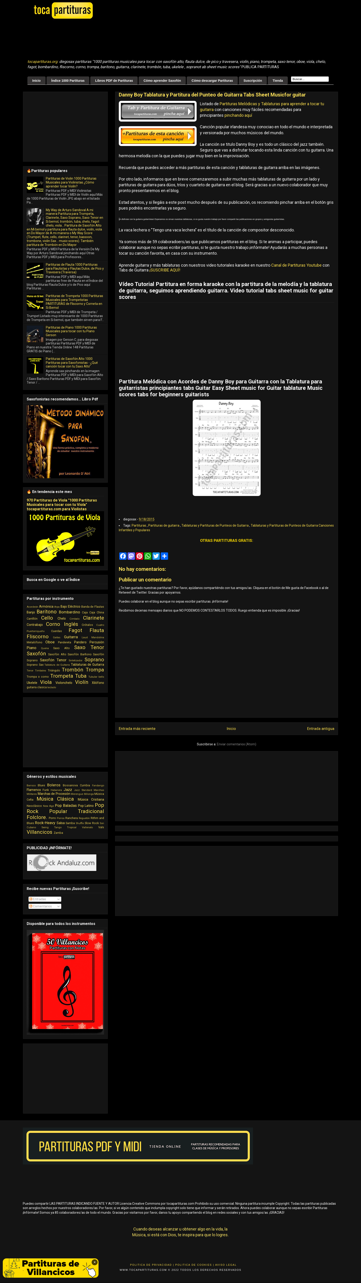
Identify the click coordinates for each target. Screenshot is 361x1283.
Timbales (40, 670)
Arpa (57, 606)
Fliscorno (38, 636)
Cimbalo (74, 618)
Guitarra (71, 637)
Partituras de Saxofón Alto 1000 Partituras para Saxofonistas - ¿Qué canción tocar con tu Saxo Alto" (72, 362)
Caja (85, 612)
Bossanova (70, 785)
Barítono (47, 612)
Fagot (75, 630)
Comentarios (40, 906)
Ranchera (71, 818)
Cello (47, 618)
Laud (85, 637)
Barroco (31, 785)
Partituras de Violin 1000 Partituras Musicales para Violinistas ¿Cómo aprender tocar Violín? (71, 182)
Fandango (98, 785)
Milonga (89, 794)
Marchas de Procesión (54, 794)
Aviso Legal (226, 1264)
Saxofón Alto (57, 654)
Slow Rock (92, 823)
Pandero (80, 642)
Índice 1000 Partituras (68, 80)
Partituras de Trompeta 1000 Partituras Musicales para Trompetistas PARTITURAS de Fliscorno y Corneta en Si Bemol (74, 301)
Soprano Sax (35, 664)
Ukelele (32, 683)
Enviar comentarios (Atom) (236, 744)
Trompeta (61, 676)
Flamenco (34, 790)
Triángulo (54, 670)
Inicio (36, 80)
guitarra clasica (37, 687)
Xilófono (98, 683)
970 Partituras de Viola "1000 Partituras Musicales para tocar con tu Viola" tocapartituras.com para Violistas (62, 504)
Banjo (31, 612)
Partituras (139, 525)
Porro (52, 818)
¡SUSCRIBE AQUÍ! (164, 270)
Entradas (37, 899)
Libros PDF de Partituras (114, 80)
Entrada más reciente (137, 728)
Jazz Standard (83, 790)
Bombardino (69, 612)
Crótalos (87, 625)
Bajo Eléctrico (70, 606)
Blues (41, 785)
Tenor (30, 670)
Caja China (96, 612)
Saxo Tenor (89, 647)
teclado (51, 687)
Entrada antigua (320, 728)
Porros (60, 818)
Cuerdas (56, 631)
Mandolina (97, 637)
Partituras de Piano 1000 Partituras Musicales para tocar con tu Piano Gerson (71, 331)
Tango (57, 827)
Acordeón (32, 606)
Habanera (56, 790)
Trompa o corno (38, 676)
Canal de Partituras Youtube (296, 265)
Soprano (94, 659)
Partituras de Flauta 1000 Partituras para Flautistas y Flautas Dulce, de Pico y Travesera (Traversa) (75, 268)
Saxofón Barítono (79, 654)
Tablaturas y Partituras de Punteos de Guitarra (215, 525)
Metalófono (34, 642)
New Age (48, 806)
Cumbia (85, 785)
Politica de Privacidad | (152, 1264)
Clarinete (93, 618)
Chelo (62, 618)
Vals (101, 827)
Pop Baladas (66, 805)
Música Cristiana (91, 799)
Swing (45, 827)
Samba (70, 823)
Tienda (278, 80)
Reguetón (84, 818)
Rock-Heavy (45, 822)
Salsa (61, 823)
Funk (46, 790)
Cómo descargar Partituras (212, 80)
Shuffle (80, 823)
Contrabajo (35, 625)
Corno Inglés (62, 624)
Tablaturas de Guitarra (87, 664)
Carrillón (32, 618)
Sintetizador (75, 660)
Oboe (50, 642)
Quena (45, 648)
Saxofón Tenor (53, 660)
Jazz (68, 789)
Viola (46, 682)
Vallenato (87, 827)
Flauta (97, 630)
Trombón (72, 670)
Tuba (81, 676)
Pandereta (64, 642)
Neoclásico (34, 806)
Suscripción (253, 80)
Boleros (53, 785)
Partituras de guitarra (164, 525)
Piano (31, 647)
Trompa (95, 670)
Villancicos (39, 832)
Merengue (77, 794)
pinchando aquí (238, 115)
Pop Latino (86, 806)
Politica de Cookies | (194, 1264)
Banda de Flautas (92, 606)
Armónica (46, 606)
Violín (81, 682)
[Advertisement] (142, 39)
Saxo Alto (61, 648)
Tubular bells (96, 676)
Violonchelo (63, 683)
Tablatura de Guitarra (57, 664)
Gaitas (56, 637)
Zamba (58, 832)
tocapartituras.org (42, 61)
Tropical (71, 827)
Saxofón (36, 653)
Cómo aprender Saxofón (162, 80)
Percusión (97, 642)
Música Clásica (55, 799)
